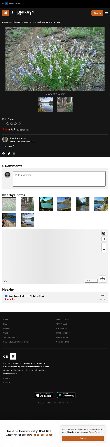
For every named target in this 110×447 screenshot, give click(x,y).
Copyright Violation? (55, 93)
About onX (7, 378)
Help (5, 324)
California (6, 22)
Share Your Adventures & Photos (17, 342)
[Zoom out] (104, 249)
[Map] (55, 256)
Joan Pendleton (18, 138)
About (5, 319)
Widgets (6, 328)
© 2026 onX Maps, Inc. (47, 403)
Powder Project (62, 337)
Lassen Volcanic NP (39, 22)
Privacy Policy (94, 432)
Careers (6, 382)
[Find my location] (104, 239)
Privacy (69, 403)
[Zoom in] (104, 245)
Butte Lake (55, 22)
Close (83, 438)
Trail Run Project (63, 333)
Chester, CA (30, 141)
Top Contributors (10, 337)
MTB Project (61, 324)
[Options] (102, 279)
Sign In (97, 13)
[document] (83, 434)
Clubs (5, 333)
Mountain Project (63, 319)
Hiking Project (62, 328)
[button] (3, 153)
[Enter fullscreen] (104, 233)
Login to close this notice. (43, 435)
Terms (61, 403)
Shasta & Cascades (21, 22)
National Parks (62, 342)
